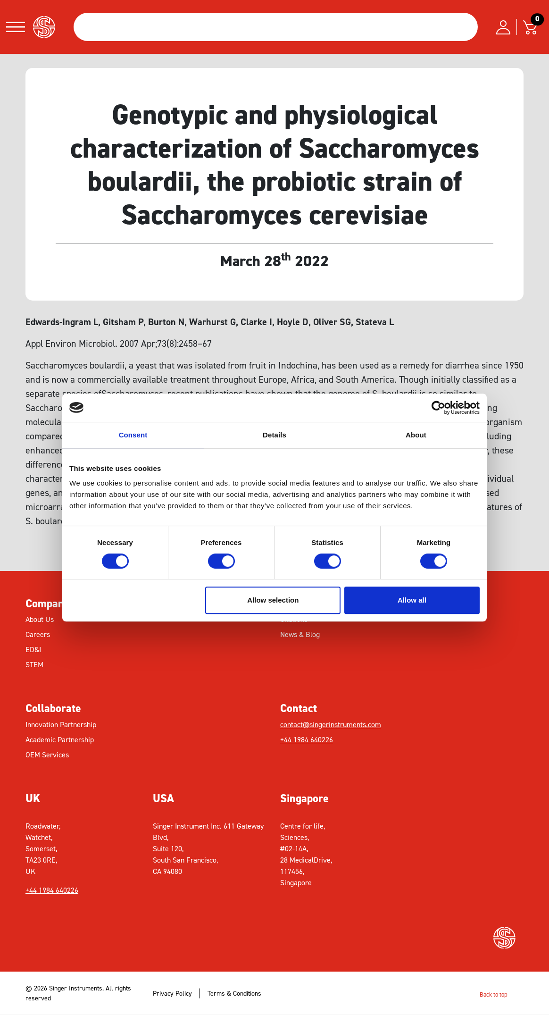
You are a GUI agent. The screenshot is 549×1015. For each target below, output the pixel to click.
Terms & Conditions (234, 993)
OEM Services (47, 755)
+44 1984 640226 (306, 740)
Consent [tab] (133, 435)
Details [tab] (274, 435)
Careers (37, 634)
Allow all (412, 600)
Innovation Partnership (60, 725)
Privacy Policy (172, 993)
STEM (34, 665)
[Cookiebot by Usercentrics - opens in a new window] (438, 408)
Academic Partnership (59, 740)
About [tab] (416, 435)
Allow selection (273, 600)
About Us (39, 619)
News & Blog (300, 634)
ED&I (33, 649)
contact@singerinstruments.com (330, 725)
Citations (294, 619)
